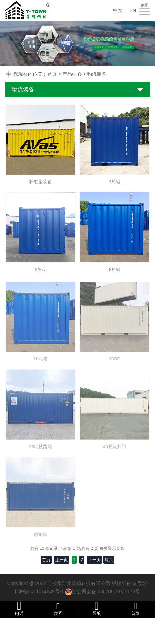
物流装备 (96, 74)
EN (133, 10)
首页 (52, 74)
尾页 (109, 559)
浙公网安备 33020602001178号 (106, 591)
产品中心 (72, 74)
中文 (118, 10)
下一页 (94, 559)
